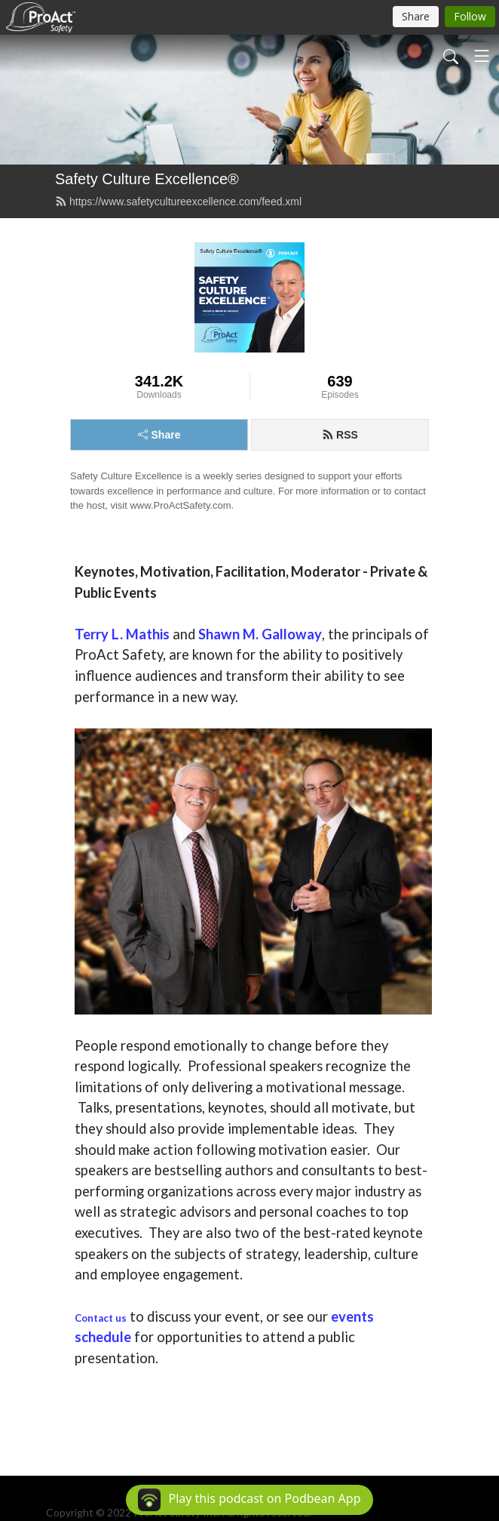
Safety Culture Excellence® (147, 179)
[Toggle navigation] (481, 56)
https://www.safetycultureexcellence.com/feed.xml (178, 202)
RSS (340, 435)
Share (159, 435)
